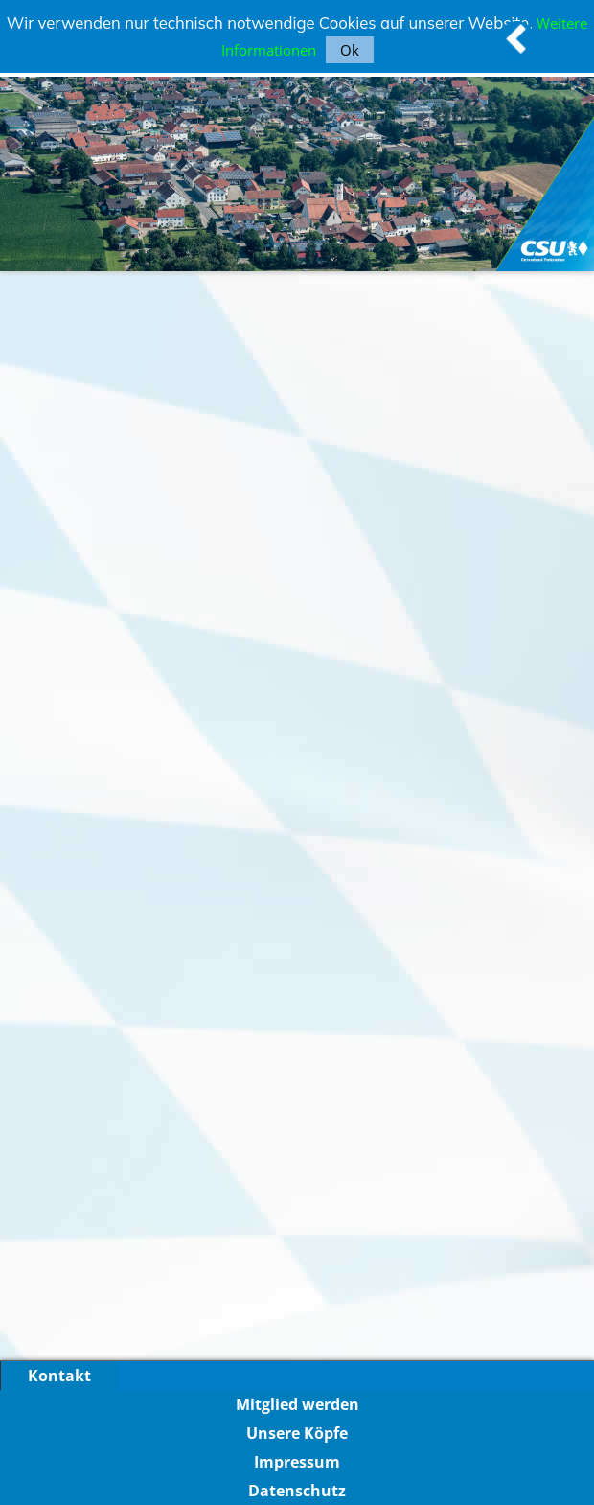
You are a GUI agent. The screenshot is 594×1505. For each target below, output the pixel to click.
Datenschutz (297, 1490)
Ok (349, 49)
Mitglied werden (297, 1404)
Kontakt (59, 1375)
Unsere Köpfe (297, 1433)
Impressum (297, 1461)
